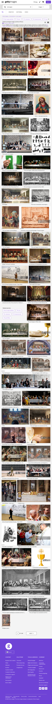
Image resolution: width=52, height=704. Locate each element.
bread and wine (37, 19)
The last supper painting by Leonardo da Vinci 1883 (14, 612)
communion (27, 19)
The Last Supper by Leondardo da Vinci (38, 612)
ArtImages (4, 204)
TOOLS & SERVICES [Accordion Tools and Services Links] (33, 657)
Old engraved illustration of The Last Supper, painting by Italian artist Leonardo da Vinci (22, 92)
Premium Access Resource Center (31, 675)
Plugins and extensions (33, 665)
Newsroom (41, 668)
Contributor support (10, 674)
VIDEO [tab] (26, 12)
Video (6, 662)
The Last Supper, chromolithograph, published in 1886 (14, 230)
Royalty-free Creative (10, 660)
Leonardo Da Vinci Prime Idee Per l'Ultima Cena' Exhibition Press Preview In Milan (21, 302)
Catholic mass (21, 503)
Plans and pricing (20, 662)
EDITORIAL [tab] (19, 12)
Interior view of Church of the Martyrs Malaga (38, 302)
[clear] (31, 7)
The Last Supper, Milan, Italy (8, 42)
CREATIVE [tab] (11, 12)
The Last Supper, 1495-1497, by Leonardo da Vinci (14, 59)
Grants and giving (43, 673)
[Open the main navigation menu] (3, 2)
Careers (41, 666)
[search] (5, 7)
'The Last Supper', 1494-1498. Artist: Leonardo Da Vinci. (37, 42)
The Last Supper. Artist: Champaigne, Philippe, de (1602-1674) (37, 407)
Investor (41, 671)
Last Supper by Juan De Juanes (9, 567)
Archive (7, 667)
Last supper (31, 76)
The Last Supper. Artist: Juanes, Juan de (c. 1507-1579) (14, 462)
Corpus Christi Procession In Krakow (35, 521)
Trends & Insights (32, 667)
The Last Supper (6, 76)
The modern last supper (33, 92)
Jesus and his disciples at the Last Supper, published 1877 (15, 407)
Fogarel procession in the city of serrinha (27, 546)
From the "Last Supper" (7, 546)
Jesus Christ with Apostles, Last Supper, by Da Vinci (40, 462)
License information (32, 696)
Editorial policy (16, 696)
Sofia (3, 425)
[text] (18, 7)
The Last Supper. (6, 247)
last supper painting (8, 19)
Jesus (34, 154)
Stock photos (8, 680)
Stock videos (8, 682)
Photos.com (41, 680)
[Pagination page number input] (17, 633)
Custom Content (9, 669)
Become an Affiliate (43, 682)
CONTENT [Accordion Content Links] (8, 657)
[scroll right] (49, 19)
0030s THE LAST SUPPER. (8, 264)
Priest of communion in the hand (9, 170)
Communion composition (36, 59)
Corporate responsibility (42, 663)
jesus (18, 19)
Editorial (7, 665)
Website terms (8, 696)
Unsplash (41, 678)
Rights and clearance (32, 662)
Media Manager (31, 660)
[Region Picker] (9, 652)
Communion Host (31, 444)
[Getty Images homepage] (11, 2)
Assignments (20, 667)
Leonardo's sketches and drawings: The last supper (32, 230)
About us (41, 660)
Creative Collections (10, 672)
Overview (19, 660)
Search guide (31, 672)
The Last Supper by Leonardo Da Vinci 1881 (34, 186)
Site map (14, 697)
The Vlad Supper (6, 373)
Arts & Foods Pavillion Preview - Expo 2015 (12, 284)
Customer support (43, 685)
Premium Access (20, 665)
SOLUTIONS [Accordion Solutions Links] (20, 657)
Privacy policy (24, 696)
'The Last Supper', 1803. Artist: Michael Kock (34, 170)
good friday (7, 317)
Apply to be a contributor (8, 677)
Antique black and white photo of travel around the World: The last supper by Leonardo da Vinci (24, 596)
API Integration (31, 669)
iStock (40, 675)
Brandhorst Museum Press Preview (10, 478)
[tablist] (18, 12)
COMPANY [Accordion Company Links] (41, 657)
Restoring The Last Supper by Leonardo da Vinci (13, 444)
